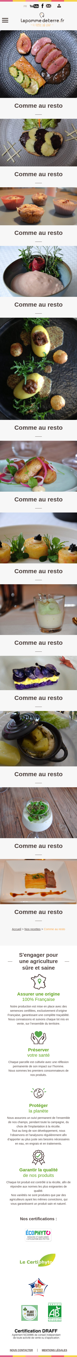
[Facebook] (42, 6)
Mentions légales (54, 1350)
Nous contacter (49, 5)
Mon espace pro (58, 5)
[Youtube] (34, 6)
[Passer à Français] (25, 6)
